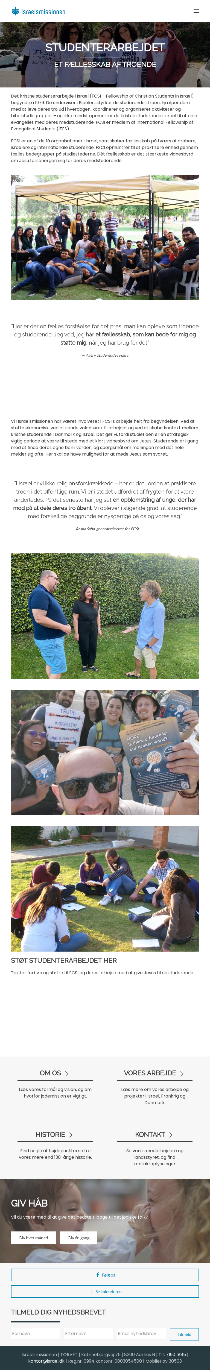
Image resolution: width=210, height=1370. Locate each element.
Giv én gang (78, 1237)
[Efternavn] (88, 1333)
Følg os (105, 1275)
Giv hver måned (33, 1237)
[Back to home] (38, 11)
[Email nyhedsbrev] (141, 1333)
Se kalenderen (105, 1291)
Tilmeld (184, 1334)
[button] (196, 11)
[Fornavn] (35, 1333)
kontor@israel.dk (46, 1361)
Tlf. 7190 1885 (172, 1354)
